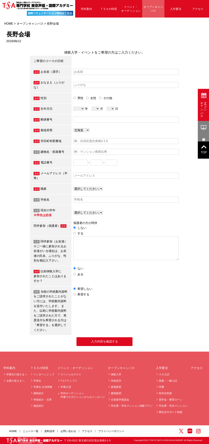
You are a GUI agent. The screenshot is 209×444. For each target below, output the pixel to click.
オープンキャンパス (153, 8)
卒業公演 (65, 386)
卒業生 (37, 380)
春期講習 (116, 386)
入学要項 (175, 8)
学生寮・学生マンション (173, 405)
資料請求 (49, 431)
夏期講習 (116, 393)
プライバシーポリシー (111, 431)
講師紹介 (38, 393)
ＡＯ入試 (164, 374)
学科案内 (86, 8)
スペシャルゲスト (70, 374)
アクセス (197, 8)
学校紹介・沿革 (42, 399)
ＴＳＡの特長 (108, 8)
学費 (161, 386)
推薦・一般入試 (168, 380)
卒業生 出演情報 (42, 386)
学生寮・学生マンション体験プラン (132, 405)
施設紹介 (38, 405)
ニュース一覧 (30, 431)
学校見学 (116, 380)
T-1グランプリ (68, 380)
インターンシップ (43, 374)
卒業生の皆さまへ (16, 374)
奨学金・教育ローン (170, 399)
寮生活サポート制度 (170, 412)
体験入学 (116, 374)
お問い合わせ (68, 431)
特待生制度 (165, 393)
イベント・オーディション (131, 8)
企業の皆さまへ (15, 380)
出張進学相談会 (120, 399)
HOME (8, 23)
